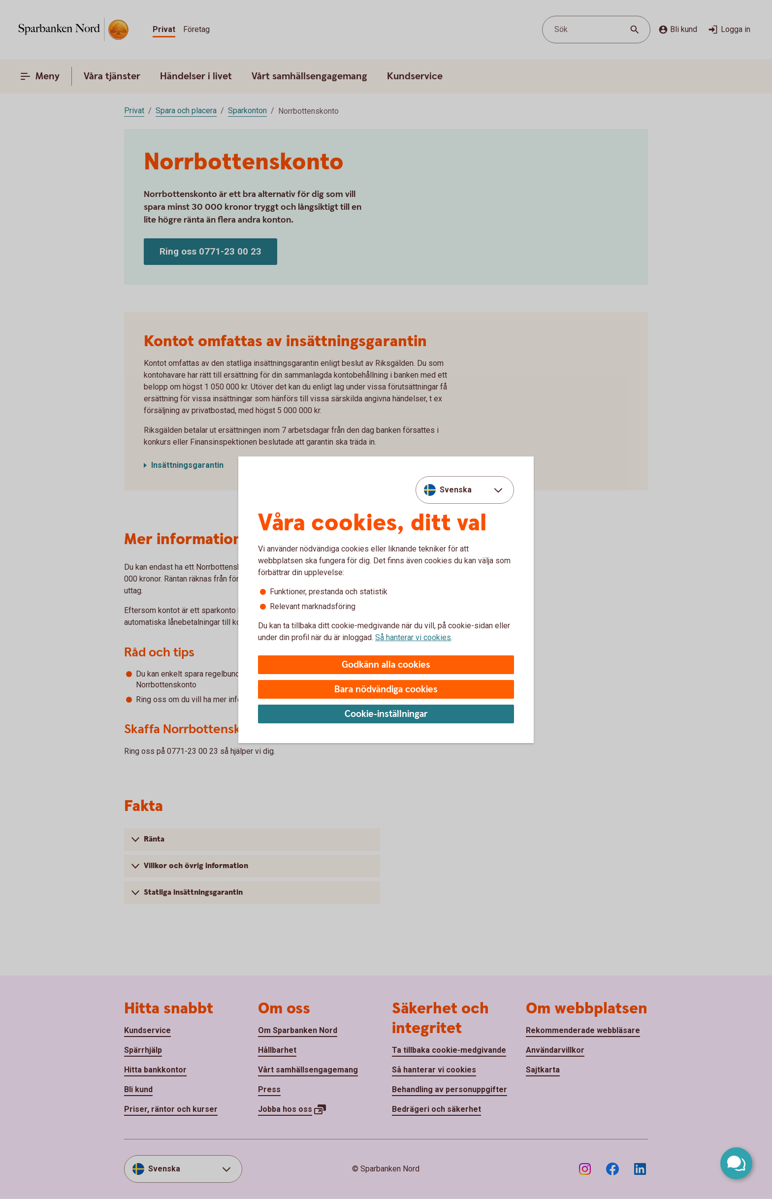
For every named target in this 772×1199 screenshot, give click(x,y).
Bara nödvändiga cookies (386, 689)
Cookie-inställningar (386, 714)
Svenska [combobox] (456, 489)
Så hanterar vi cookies (413, 637)
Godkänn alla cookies (386, 665)
